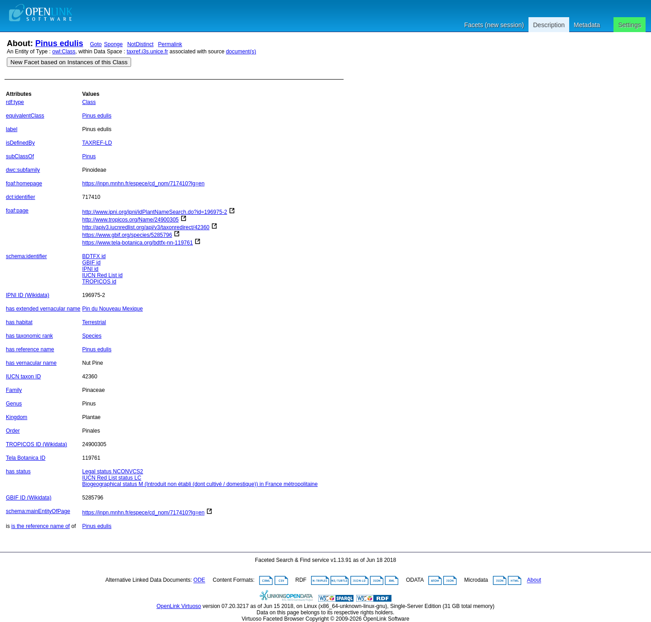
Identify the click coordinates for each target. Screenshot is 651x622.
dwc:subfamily (23, 170)
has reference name (30, 349)
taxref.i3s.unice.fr (147, 51)
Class (89, 102)
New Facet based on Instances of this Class (68, 62)
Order (13, 431)
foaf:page (17, 210)
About (534, 580)
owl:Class (63, 51)
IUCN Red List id (102, 275)
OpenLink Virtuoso (178, 606)
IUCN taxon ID (23, 376)
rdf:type (15, 102)
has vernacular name (31, 363)
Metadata (587, 24)
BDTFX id (94, 256)
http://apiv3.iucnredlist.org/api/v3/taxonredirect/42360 (146, 227)
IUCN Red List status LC (112, 478)
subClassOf (20, 156)
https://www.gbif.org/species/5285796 (127, 235)
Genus (14, 404)
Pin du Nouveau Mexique (112, 309)
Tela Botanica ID (25, 458)
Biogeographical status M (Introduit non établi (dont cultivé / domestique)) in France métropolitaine (200, 484)
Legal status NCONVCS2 (112, 471)
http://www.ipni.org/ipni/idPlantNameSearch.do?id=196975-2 (154, 212)
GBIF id (91, 262)
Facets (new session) (494, 24)
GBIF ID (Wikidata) (29, 498)
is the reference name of (40, 526)
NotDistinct (140, 44)
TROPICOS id (99, 281)
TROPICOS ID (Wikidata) (36, 444)
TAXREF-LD (97, 143)
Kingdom (16, 417)
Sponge (113, 44)
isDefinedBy (20, 143)
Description (549, 24)
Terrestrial (94, 322)
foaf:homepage (24, 183)
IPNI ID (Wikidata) (27, 295)
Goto (96, 44)
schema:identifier (26, 256)
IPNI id (90, 269)
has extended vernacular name (43, 309)
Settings (629, 24)
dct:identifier (20, 197)
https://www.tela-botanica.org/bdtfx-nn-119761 (137, 243)
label (11, 129)
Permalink (170, 44)
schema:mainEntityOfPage (38, 511)
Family (14, 390)
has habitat (19, 322)
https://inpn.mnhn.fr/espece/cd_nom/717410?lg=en (143, 183)
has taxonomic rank (29, 336)
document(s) (241, 51)
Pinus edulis (59, 43)
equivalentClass (25, 116)
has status (18, 471)
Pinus (89, 156)
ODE (199, 580)
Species (92, 336)
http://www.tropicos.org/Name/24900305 (130, 220)
